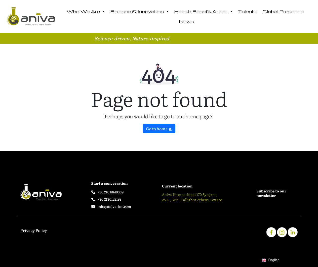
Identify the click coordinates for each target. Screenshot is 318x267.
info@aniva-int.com (114, 206)
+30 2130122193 (109, 199)
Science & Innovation (140, 11)
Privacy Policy (33, 230)
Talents (248, 11)
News (186, 21)
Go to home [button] (159, 129)
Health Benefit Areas (203, 11)
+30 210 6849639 (110, 191)
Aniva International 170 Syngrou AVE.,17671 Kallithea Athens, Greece (192, 197)
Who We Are (86, 11)
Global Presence (283, 11)
